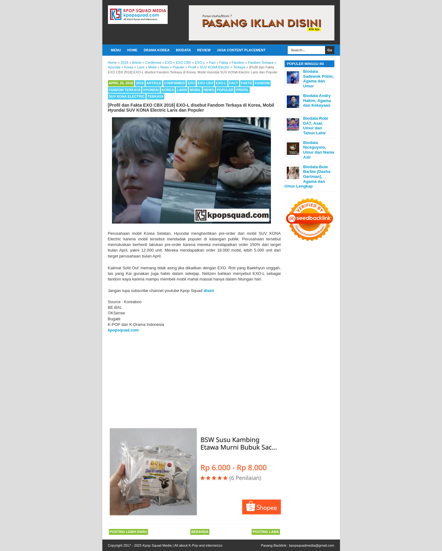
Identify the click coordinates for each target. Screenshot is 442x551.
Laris (182, 90)
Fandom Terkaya (125, 90)
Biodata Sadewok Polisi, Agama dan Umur (318, 78)
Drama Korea (157, 50)
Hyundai (151, 90)
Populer (225, 90)
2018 (139, 83)
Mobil (195, 90)
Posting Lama (266, 532)
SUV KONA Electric (127, 96)
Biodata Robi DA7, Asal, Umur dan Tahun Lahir (315, 125)
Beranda (199, 532)
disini (208, 290)
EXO (191, 83)
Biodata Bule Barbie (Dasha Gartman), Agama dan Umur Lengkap (307, 176)
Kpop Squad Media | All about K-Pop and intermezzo (182, 545)
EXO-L (221, 83)
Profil (242, 90)
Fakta (246, 83)
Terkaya (155, 96)
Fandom (262, 83)
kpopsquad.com (123, 330)
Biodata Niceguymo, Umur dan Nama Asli (318, 150)
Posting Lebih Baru (128, 532)
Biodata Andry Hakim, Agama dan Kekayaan (317, 100)
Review (204, 50)
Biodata (183, 50)
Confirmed (174, 83)
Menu (116, 50)
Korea (168, 90)
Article (154, 83)
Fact (233, 83)
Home (132, 50)
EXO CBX (205, 83)
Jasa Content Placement (241, 50)
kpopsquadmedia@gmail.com (311, 545)
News (209, 90)
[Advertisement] (194, 379)
